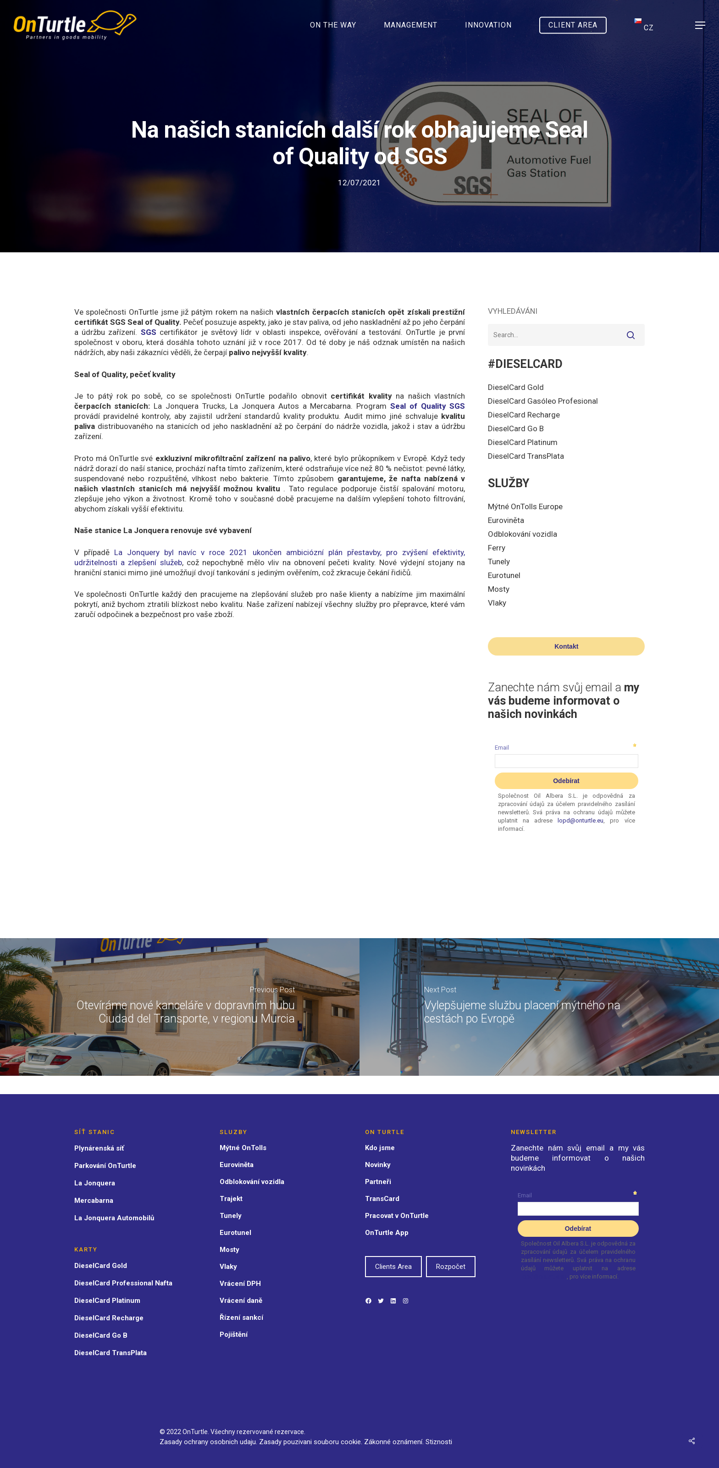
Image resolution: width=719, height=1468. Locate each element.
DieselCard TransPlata (526, 456)
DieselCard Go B (516, 428)
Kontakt (566, 646)
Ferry (496, 547)
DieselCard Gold (516, 387)
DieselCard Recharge (524, 414)
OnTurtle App (387, 1233)
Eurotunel (504, 575)
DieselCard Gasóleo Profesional (543, 401)
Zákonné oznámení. (395, 1442)
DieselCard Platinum (523, 442)
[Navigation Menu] (700, 25)
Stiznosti (439, 1442)
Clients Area (393, 1266)
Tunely (499, 561)
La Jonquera (94, 1183)
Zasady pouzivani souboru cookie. (310, 1442)
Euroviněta (506, 520)
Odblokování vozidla (522, 534)
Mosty (498, 589)
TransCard (382, 1199)
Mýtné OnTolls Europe (525, 506)
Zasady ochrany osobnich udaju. (208, 1442)
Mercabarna (93, 1200)
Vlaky (497, 602)
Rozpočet (450, 1266)
